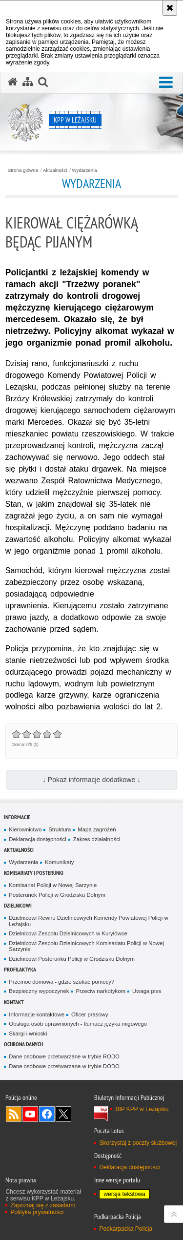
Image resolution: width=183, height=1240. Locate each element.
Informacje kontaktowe (36, 1014)
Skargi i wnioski (28, 1033)
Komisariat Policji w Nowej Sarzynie (53, 885)
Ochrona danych (23, 1044)
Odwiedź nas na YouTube (30, 1114)
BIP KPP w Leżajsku (141, 1109)
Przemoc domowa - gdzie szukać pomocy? (61, 982)
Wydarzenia (84, 170)
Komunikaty (59, 862)
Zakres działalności (97, 839)
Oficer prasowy (89, 1014)
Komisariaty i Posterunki (33, 872)
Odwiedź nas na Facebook (47, 1114)
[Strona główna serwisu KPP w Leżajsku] (13, 82)
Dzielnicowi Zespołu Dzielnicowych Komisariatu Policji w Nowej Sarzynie (86, 946)
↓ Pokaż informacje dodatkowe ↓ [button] (91, 780)
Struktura (59, 829)
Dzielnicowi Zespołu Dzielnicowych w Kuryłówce (68, 933)
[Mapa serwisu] (27, 82)
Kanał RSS (13, 1114)
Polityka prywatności (36, 1212)
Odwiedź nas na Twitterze (63, 1114)
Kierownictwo (25, 829)
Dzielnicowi (18, 905)
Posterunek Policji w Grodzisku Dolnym (57, 895)
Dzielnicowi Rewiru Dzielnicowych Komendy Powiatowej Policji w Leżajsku (88, 921)
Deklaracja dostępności (37, 839)
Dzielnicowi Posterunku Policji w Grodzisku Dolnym (72, 959)
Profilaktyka (20, 969)
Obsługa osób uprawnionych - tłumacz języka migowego (78, 1024)
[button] (166, 83)
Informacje (17, 817)
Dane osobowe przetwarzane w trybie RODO (64, 1056)
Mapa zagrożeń (97, 829)
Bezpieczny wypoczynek (39, 991)
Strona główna (23, 170)
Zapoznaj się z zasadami (42, 1205)
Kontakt (14, 1002)
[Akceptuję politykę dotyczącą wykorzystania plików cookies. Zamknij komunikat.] (170, 8)
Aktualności (55, 170)
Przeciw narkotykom (100, 991)
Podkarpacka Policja (125, 1228)
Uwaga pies (146, 991)
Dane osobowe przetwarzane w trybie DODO (64, 1066)
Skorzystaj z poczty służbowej (138, 1142)
